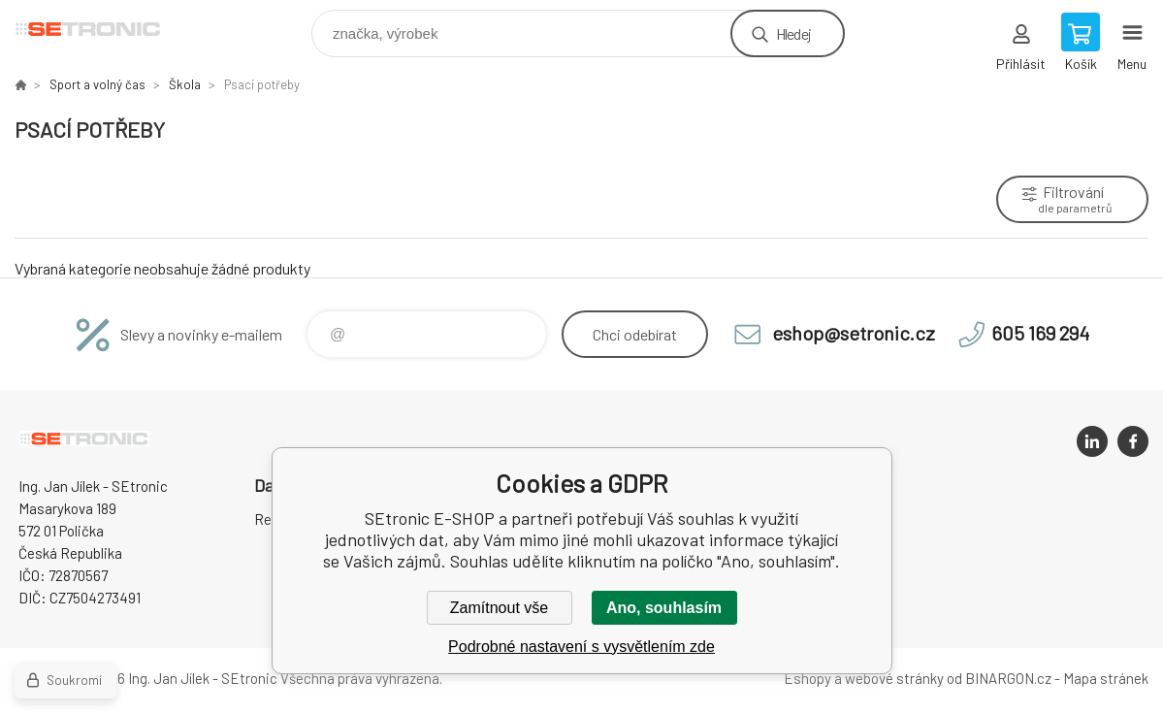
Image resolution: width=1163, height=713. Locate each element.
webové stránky (894, 678)
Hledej (793, 33)
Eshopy (807, 678)
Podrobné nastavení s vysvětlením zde (581, 646)
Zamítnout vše (499, 608)
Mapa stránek (1105, 678)
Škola (185, 84)
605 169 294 (1040, 332)
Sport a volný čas (97, 84)
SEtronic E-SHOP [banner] (100, 28)
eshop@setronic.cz (853, 332)
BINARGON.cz (1008, 678)
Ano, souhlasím (664, 608)
